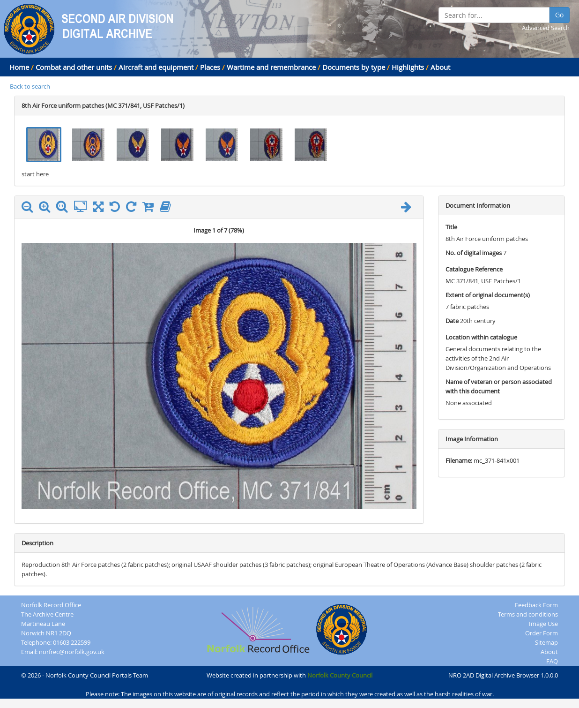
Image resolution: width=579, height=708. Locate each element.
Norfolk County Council (339, 675)
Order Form (541, 633)
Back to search (30, 86)
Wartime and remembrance (271, 67)
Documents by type (353, 67)
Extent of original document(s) (487, 295)
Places (210, 67)
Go (559, 14)
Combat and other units (74, 67)
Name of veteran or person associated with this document (498, 386)
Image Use (543, 623)
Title (451, 227)
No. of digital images (473, 253)
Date (452, 320)
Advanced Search (546, 27)
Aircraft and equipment (156, 67)
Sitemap (546, 642)
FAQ (552, 661)
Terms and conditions (528, 614)
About (440, 67)
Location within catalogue (481, 337)
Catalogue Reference (474, 269)
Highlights (408, 67)
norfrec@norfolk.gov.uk (71, 652)
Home (19, 67)
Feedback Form (536, 605)
